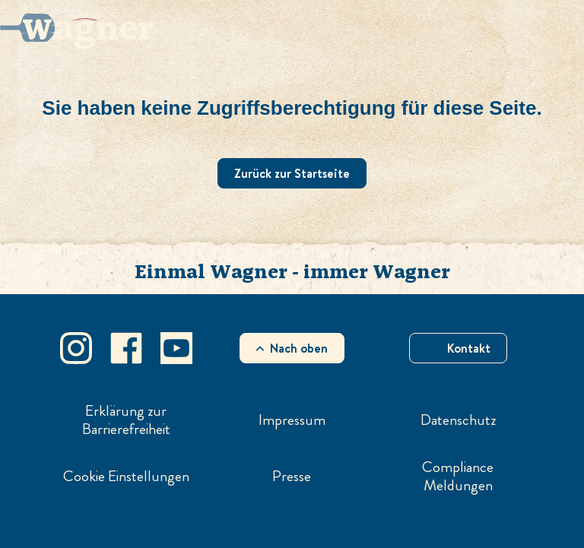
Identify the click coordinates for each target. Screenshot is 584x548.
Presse (291, 476)
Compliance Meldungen (458, 476)
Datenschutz (458, 420)
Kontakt (468, 348)
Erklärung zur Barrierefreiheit (126, 420)
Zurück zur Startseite (292, 173)
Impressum (292, 420)
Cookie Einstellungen (126, 476)
